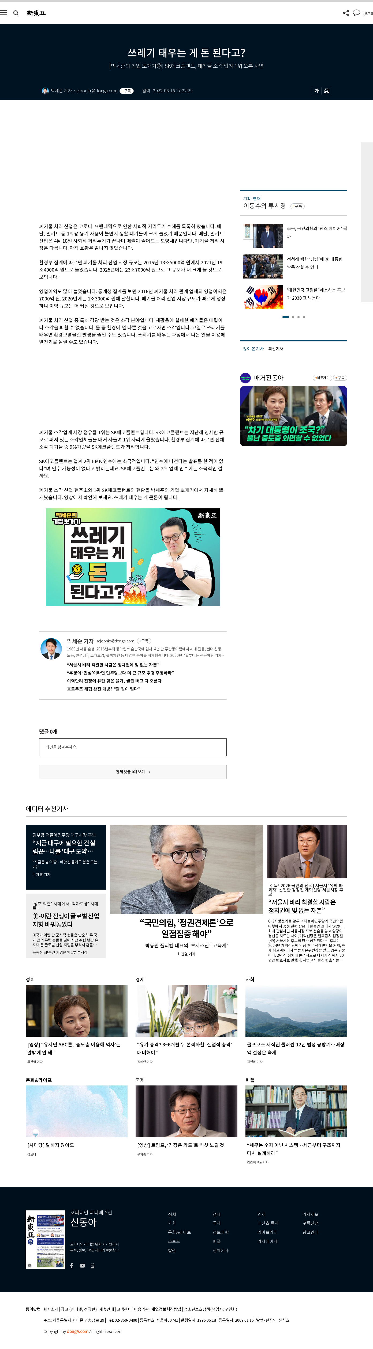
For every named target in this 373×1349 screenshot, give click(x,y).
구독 (127, 91)
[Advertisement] (119, 386)
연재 (262, 1214)
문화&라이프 (179, 1232)
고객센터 (124, 1309)
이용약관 (141, 1309)
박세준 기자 (80, 641)
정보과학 (221, 1232)
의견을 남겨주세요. (61, 747)
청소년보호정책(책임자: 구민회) (210, 1309)
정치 (172, 1214)
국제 (217, 1223)
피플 (217, 1241)
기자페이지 (268, 1241)
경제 (217, 1214)
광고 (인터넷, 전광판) (79, 1309)
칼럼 (172, 1250)
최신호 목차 (268, 1223)
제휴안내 (106, 1309)
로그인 (369, 13)
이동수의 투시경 (264, 206)
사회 (172, 1223)
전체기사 (221, 1250)
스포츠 (174, 1241)
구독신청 (311, 1223)
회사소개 (50, 1309)
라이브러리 (268, 1232)
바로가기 (323, 378)
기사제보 (311, 1214)
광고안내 (311, 1232)
